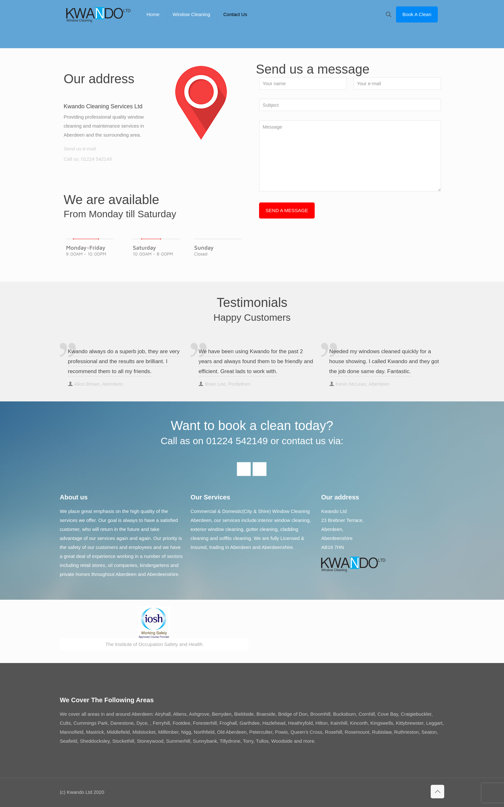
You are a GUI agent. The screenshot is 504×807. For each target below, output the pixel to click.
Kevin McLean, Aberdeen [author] (363, 384)
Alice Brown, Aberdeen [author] (98, 384)
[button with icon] (244, 469)
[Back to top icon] (437, 791)
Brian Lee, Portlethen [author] (227, 384)
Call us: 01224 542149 (88, 159)
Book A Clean (416, 14)
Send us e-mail (80, 148)
